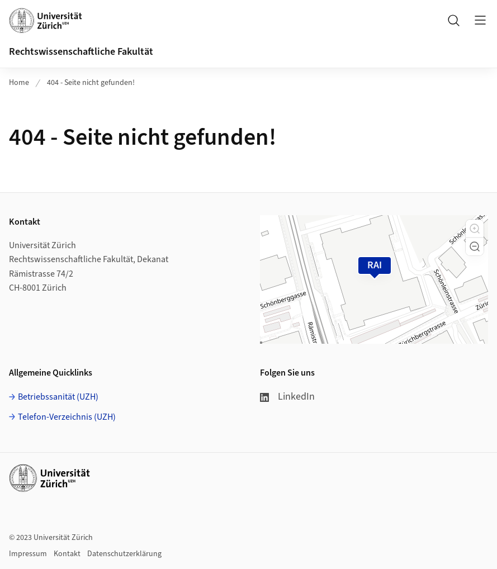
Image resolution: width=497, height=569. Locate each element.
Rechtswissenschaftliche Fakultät (81, 52)
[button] (475, 229)
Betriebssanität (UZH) (58, 397)
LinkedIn (287, 397)
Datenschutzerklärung (124, 553)
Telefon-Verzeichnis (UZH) (67, 417)
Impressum (28, 553)
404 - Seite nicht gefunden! (91, 82)
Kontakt (67, 553)
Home (19, 82)
